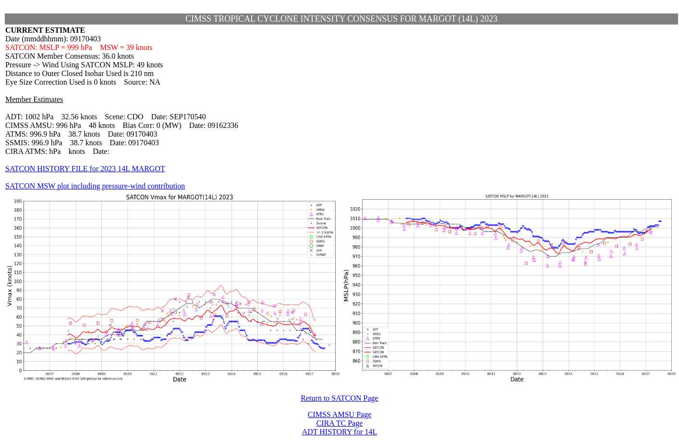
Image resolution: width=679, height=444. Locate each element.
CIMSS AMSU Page (339, 414)
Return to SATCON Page (339, 398)
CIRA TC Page (339, 423)
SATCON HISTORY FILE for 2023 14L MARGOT (85, 169)
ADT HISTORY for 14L (339, 432)
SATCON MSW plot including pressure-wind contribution (95, 186)
